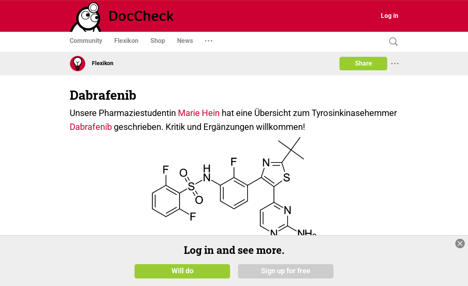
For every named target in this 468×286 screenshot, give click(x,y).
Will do (182, 271)
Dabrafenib (91, 127)
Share (363, 63)
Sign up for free (285, 271)
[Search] (391, 42)
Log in (389, 15)
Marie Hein (199, 113)
